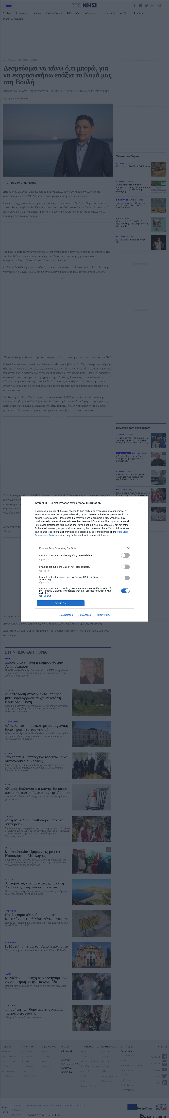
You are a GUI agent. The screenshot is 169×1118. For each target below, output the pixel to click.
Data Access (84, 615)
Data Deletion (66, 615)
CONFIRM (60, 603)
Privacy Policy (103, 615)
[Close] (141, 503)
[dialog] (84, 559)
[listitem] (84, 548)
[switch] (125, 555)
